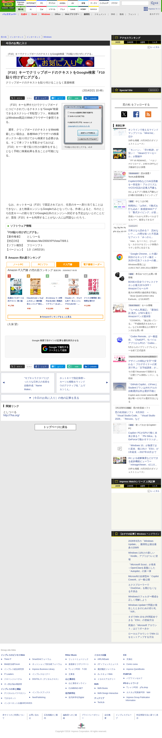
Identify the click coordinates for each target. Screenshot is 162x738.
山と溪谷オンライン (77, 683)
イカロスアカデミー (106, 679)
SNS (113, 14)
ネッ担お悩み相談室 (13, 684)
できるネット (10, 698)
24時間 (130, 42)
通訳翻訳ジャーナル (106, 669)
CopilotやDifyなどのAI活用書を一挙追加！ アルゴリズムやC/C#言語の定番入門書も (143, 184)
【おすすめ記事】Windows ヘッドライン (139, 534)
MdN (96, 684)
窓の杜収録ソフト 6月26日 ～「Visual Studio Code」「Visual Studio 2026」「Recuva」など (135, 415)
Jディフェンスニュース (108, 664)
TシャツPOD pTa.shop (137, 687)
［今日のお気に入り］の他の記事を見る (55, 397)
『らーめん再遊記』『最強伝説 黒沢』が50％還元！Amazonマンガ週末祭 (143, 313)
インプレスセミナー (41, 674)
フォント (132, 14)
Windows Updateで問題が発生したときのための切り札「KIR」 (142, 608)
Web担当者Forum (12, 664)
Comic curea (132, 664)
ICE (124, 655)
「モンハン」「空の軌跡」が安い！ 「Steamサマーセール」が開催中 (143, 153)
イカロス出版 (100, 655)
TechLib (101, 702)
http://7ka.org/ (11, 415)
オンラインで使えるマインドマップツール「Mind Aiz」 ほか (143, 133)
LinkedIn (93, 98)
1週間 (142, 42)
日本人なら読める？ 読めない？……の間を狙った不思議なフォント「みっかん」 (143, 233)
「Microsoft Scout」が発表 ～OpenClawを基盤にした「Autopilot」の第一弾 (142, 567)
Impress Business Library (43, 669)
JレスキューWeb (105, 674)
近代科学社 (70, 693)
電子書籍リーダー (92, 264)
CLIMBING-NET (76, 688)
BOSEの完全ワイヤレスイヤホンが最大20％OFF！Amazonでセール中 (143, 285)
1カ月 (155, 42)
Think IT (7, 659)
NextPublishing (38, 697)
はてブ (60, 98)
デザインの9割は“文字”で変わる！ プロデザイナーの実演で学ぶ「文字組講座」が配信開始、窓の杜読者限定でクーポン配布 (143, 368)
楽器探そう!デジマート (79, 664)
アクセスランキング (130, 37)
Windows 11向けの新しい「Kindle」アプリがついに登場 (143, 556)
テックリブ (99, 698)
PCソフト (43, 264)
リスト (29, 98)
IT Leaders (9, 674)
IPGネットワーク (131, 683)
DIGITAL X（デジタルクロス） (46, 679)
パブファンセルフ (134, 678)
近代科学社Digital (76, 697)
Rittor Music (71, 655)
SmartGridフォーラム (41, 659)
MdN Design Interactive (108, 693)
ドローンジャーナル (13, 679)
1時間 (117, 42)
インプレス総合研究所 (14, 669)
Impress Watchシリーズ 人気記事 (137, 481)
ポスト (19, 98)
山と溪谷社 (70, 679)
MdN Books (103, 688)
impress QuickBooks (135, 669)
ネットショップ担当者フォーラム (47, 664)
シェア (43, 98)
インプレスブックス (41, 692)
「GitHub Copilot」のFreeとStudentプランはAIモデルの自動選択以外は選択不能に (142, 387)
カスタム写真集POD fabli (138, 692)
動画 (122, 14)
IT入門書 (67, 264)
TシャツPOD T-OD (78, 669)
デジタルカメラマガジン (15, 693)
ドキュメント (100, 14)
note (76, 98)
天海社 (129, 659)
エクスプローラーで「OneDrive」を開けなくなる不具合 (142, 588)
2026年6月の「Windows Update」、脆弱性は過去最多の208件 (142, 544)
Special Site (126, 90)
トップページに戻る (55, 427)
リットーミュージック (78, 659)
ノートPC (18, 264)
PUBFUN (127, 674)
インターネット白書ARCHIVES (18, 703)
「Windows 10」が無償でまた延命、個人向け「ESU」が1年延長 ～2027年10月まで (143, 448)
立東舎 (72, 674)
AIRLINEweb (103, 659)
